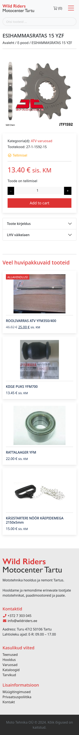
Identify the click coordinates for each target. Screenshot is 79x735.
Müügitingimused (17, 692)
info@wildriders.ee (20, 620)
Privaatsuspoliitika (17, 697)
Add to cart (39, 202)
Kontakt (9, 702)
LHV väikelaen (18, 235)
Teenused (10, 654)
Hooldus (9, 659)
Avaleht (8, 42)
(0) (57, 8)
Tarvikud (9, 675)
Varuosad (10, 664)
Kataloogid (11, 670)
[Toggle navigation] (71, 8)
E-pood (22, 42)
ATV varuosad (41, 141)
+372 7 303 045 (17, 615)
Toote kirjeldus (19, 223)
